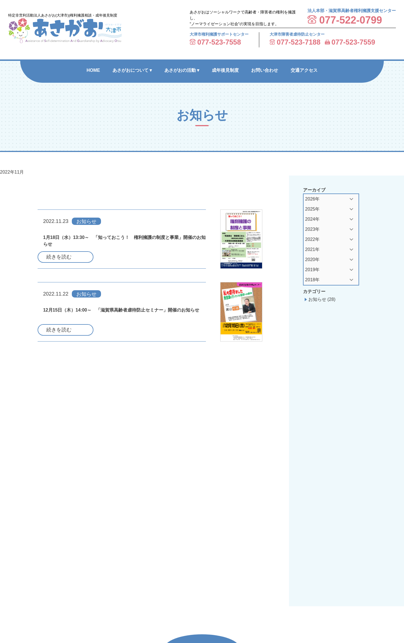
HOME (93, 70)
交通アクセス (304, 70)
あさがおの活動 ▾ (181, 70)
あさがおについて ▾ (132, 70)
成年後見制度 (225, 70)
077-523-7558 (219, 42)
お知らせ (317, 299)
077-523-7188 (298, 42)
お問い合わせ (264, 70)
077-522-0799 (350, 20)
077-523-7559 (353, 42)
